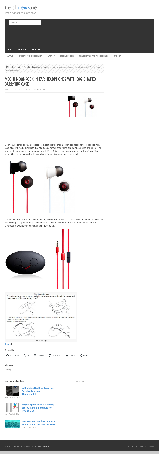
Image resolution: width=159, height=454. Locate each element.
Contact (22, 49)
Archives (36, 49)
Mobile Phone (67, 56)
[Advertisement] (80, 24)
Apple (10, 56)
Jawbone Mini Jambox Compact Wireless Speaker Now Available (38, 423)
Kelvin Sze (12, 89)
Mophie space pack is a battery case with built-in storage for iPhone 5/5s (38, 407)
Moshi (8, 344)
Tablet (117, 56)
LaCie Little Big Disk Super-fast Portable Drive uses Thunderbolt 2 (38, 391)
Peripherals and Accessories (93, 56)
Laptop (51, 56)
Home (9, 49)
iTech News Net (13, 67)
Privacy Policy (43, 446)
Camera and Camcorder (30, 56)
